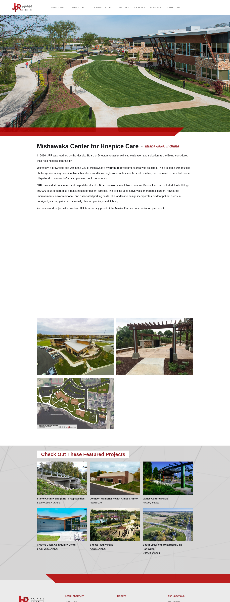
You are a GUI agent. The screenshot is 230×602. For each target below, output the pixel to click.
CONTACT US (173, 7)
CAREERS (140, 7)
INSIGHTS (155, 7)
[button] (76, 7)
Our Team (123, 7)
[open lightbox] (75, 346)
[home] (20, 7)
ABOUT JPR (57, 7)
